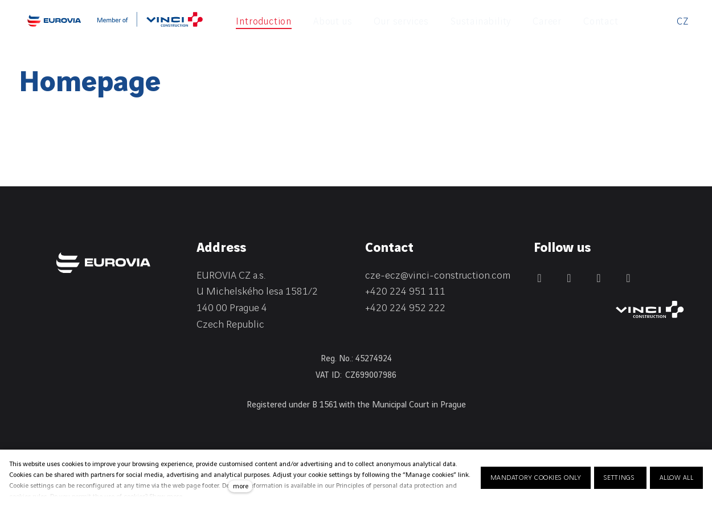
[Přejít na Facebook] (539, 278)
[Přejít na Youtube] (628, 278)
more (240, 486)
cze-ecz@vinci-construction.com (437, 275)
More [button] (580, 22)
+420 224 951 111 (405, 291)
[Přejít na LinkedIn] (569, 278)
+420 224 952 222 (405, 308)
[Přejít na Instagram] (598, 278)
